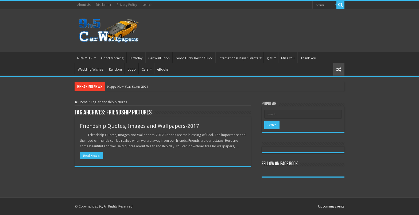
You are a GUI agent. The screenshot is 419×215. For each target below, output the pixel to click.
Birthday (136, 58)
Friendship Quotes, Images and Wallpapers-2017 (139, 126)
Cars (145, 69)
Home (81, 102)
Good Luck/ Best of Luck (194, 58)
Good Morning (112, 58)
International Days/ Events (238, 58)
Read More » (91, 156)
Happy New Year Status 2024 (127, 87)
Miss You (287, 58)
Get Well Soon (159, 58)
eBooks (163, 69)
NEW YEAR (84, 58)
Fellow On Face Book (280, 164)
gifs (270, 58)
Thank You (308, 58)
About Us (84, 5)
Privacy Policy (127, 5)
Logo (132, 69)
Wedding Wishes (90, 69)
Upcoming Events (331, 206)
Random (115, 69)
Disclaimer (103, 5)
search (147, 5)
